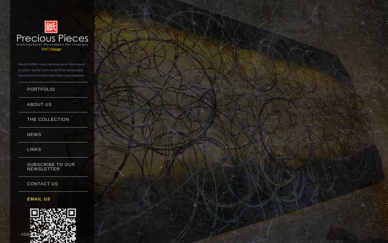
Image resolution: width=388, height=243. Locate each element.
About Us (39, 104)
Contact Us (42, 183)
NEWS (34, 134)
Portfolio (41, 89)
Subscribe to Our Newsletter (51, 166)
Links (34, 149)
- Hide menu (31, 234)
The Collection (48, 119)
